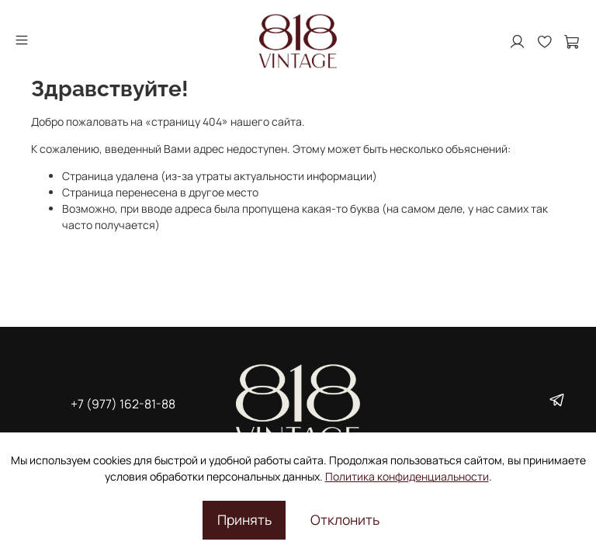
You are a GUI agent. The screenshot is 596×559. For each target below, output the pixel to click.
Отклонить (344, 519)
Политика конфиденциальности (407, 476)
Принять (244, 519)
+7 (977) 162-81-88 (123, 403)
